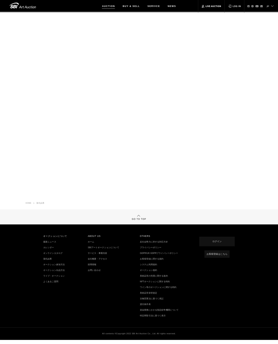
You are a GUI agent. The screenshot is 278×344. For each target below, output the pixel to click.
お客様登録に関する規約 (151, 263)
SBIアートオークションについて (103, 252)
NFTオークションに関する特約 (155, 286)
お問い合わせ (94, 274)
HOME (28, 204)
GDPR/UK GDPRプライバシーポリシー (159, 257)
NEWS (172, 6)
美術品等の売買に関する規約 (154, 280)
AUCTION (108, 6)
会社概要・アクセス (97, 263)
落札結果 (40, 204)
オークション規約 (148, 274)
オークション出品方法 (54, 274)
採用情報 (92, 269)
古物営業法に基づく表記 (151, 303)
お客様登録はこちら (217, 254)
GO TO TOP (139, 220)
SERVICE (154, 6)
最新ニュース (49, 246)
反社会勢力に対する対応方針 (154, 246)
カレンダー (48, 252)
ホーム (91, 246)
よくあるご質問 (50, 286)
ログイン (217, 243)
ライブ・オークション (54, 280)
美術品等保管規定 (148, 297)
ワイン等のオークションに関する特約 (158, 291)
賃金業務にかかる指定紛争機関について (159, 314)
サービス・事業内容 (97, 257)
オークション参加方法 (54, 269)
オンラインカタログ (53, 257)
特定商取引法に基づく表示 (153, 320)
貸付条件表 (145, 308)
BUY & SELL (131, 6)
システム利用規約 (148, 269)
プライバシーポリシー (150, 252)
